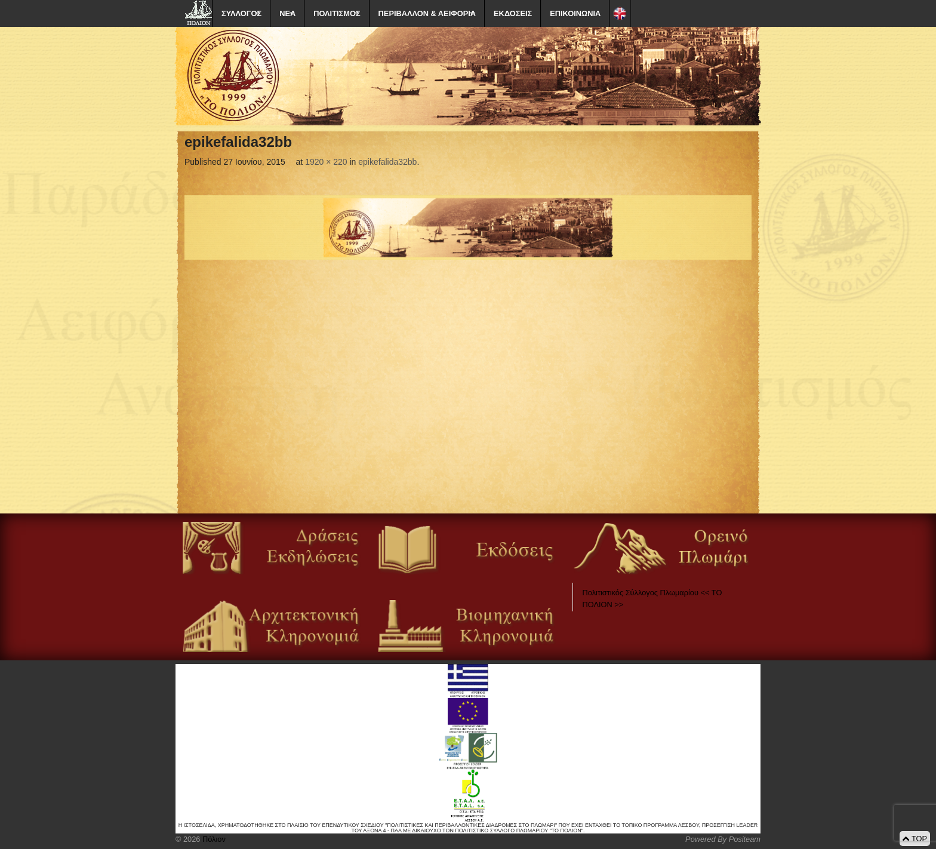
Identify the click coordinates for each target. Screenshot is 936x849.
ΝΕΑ (287, 13)
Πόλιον (212, 839)
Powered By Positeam (723, 839)
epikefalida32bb (387, 162)
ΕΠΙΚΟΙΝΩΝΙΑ (575, 13)
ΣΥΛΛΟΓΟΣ (241, 13)
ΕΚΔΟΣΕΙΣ (513, 13)
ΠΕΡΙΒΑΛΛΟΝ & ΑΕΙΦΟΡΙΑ (427, 13)
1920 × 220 (326, 162)
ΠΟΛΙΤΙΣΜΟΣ (336, 13)
